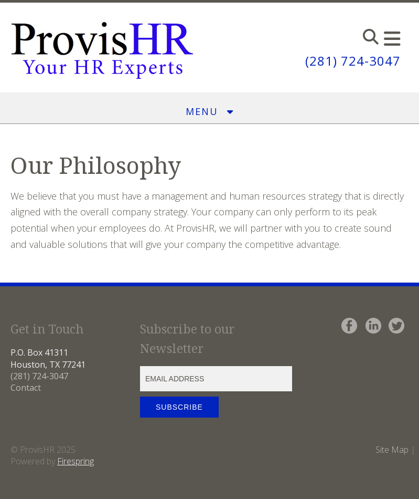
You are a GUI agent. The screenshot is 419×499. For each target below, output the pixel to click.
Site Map (392, 449)
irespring (78, 461)
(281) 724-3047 (353, 60)
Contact (25, 387)
